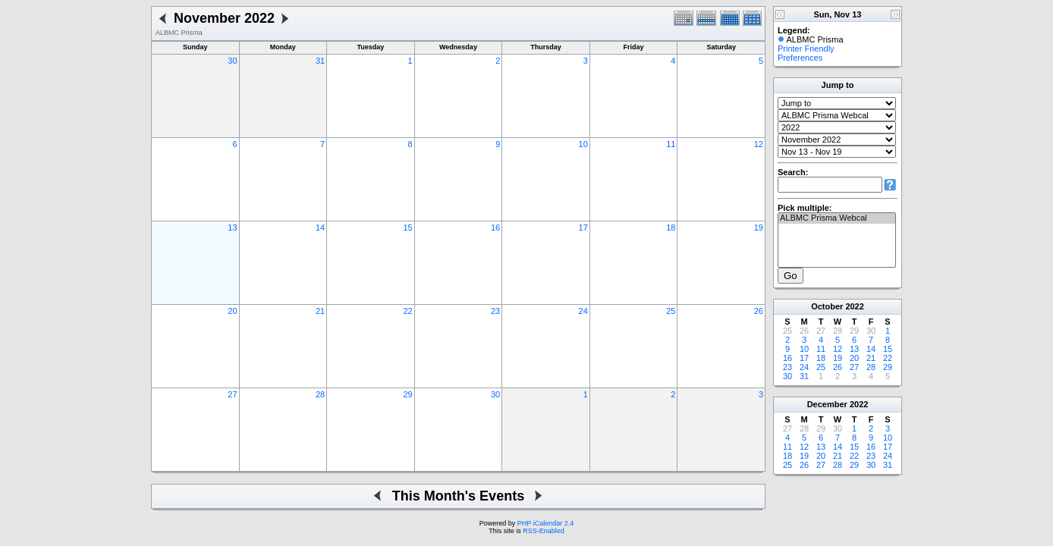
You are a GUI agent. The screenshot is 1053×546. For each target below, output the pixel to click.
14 (320, 227)
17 (583, 227)
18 (670, 227)
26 (758, 310)
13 (232, 227)
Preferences (800, 57)
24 (583, 310)
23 (495, 310)
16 (495, 227)
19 (758, 227)
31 (320, 60)
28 (320, 394)
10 (583, 144)
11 (670, 144)
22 (407, 310)
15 (407, 227)
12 (758, 144)
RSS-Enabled (543, 531)
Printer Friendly (806, 48)
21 (320, 310)
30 (232, 60)
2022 (854, 306)
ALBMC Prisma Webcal (836, 218)
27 (232, 394)
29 (407, 394)
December (827, 404)
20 (232, 310)
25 (670, 310)
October (827, 306)
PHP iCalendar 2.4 (545, 523)
